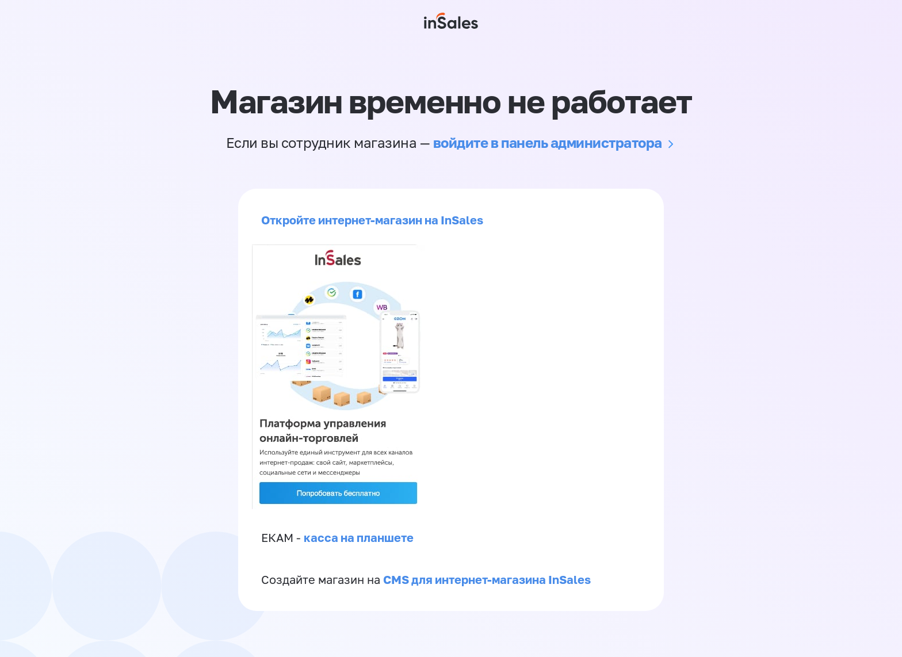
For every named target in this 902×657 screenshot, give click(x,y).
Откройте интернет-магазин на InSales (372, 220)
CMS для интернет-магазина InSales (487, 579)
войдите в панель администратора (547, 142)
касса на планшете (359, 537)
